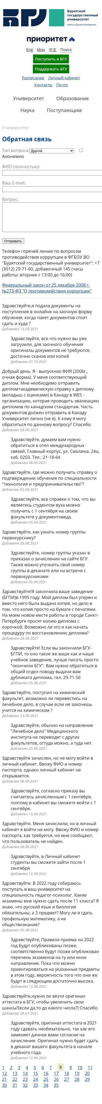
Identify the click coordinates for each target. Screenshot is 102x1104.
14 (25, 1079)
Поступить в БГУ (51, 59)
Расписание (33, 77)
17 (56, 1079)
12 (4, 1079)
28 (77, 1085)
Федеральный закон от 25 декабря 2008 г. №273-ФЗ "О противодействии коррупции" (47, 294)
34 (45, 1091)
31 (14, 1091)
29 (87, 1085)
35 (56, 1091)
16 (45, 1079)
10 (79, 1073)
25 (45, 1085)
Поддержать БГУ (51, 68)
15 (35, 1079)
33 (35, 1091)
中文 (53, 49)
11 (90, 1073)
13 (14, 1079)
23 (25, 1085)
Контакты (43, 84)
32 (25, 1091)
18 (66, 1079)
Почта (62, 84)
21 (4, 1085)
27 (66, 1085)
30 (4, 1091)
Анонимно (13, 156)
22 (14, 1085)
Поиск (66, 49)
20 (87, 1079)
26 (56, 1085)
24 (35, 1085)
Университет (15, 128)
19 (77, 1079)
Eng (29, 49)
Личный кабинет (64, 77)
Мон (41, 49)
